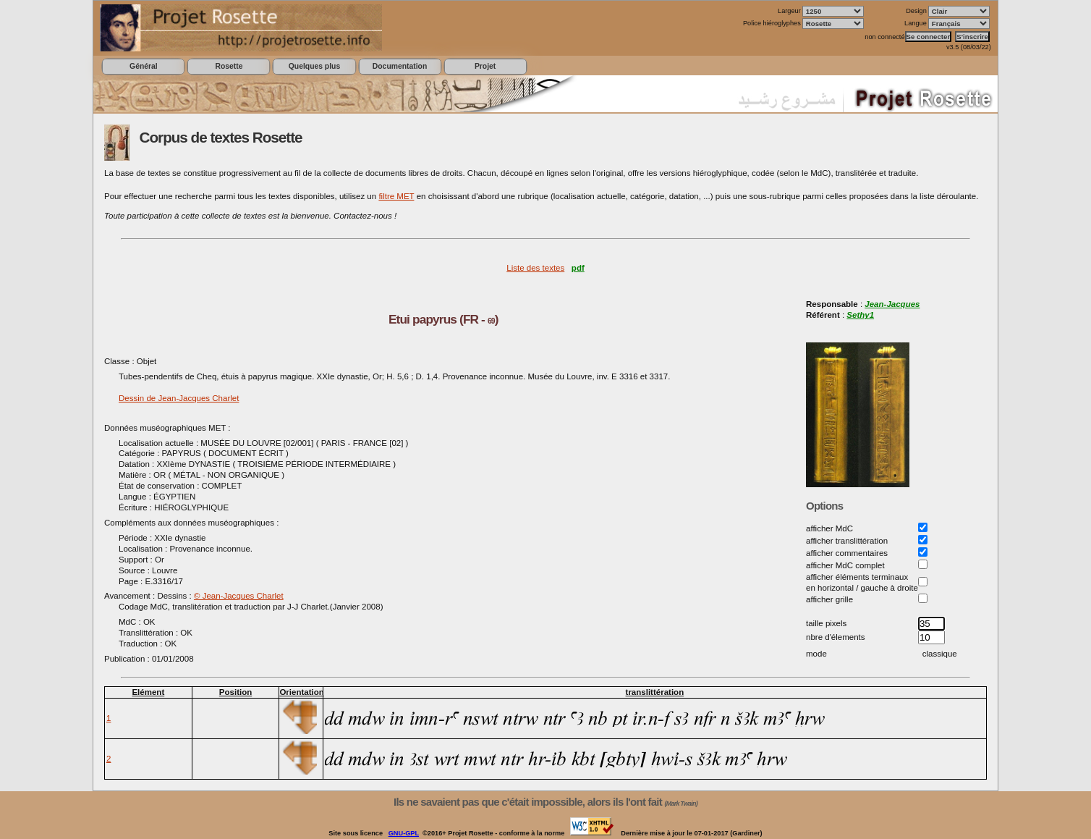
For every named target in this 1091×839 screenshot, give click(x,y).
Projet (485, 66)
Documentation (400, 66)
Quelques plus (314, 66)
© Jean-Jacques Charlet (239, 595)
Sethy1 (860, 315)
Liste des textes (535, 267)
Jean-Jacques (892, 304)
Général (144, 66)
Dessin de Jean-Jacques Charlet (179, 398)
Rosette (228, 66)
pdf (578, 267)
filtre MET (396, 196)
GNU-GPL (404, 833)
